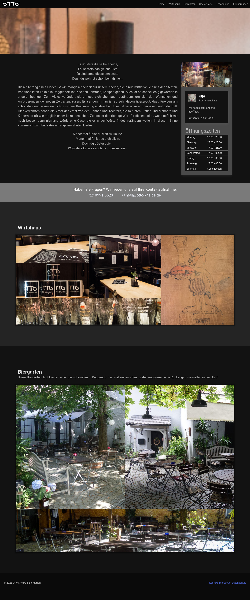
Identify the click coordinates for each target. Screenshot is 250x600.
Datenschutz (239, 582)
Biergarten (190, 4)
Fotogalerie (223, 4)
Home (161, 4)
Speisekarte (206, 4)
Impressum (224, 582)
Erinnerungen (240, 4)
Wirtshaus (174, 4)
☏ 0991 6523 (101, 195)
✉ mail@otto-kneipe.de (141, 195)
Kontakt (213, 582)
